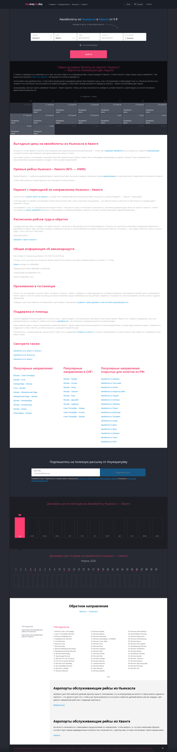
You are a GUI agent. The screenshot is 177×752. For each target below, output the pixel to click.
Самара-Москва (99, 663)
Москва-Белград (137, 666)
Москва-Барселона (137, 636)
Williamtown (59, 705)
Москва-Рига (98, 644)
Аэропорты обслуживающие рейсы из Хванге (32, 636)
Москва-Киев (60, 646)
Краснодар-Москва (63, 656)
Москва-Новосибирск (139, 631)
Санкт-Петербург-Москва (64, 634)
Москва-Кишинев (99, 636)
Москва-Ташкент (137, 658)
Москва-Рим (97, 656)
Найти (88, 54)
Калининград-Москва (138, 646)
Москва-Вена (98, 646)
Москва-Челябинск (138, 649)
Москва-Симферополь (63, 636)
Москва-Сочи (60, 644)
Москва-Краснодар (63, 654)
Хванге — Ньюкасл (88, 611)
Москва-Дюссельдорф (139, 663)
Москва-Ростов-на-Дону (65, 658)
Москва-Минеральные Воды (65, 649)
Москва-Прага (136, 641)
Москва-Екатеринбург (64, 663)
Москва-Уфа (98, 651)
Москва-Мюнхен (62, 671)
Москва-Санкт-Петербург (64, 631)
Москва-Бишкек (136, 661)
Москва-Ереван (98, 634)
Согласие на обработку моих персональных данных (97, 479)
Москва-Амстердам (138, 644)
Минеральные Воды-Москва (65, 651)
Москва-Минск (98, 666)
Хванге (56, 735)
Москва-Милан (136, 651)
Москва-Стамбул (62, 668)
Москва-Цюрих (136, 656)
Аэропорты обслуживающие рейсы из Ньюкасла (32, 630)
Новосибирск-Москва (139, 634)
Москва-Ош (135, 668)
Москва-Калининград (138, 639)
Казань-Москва (99, 661)
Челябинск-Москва (138, 654)
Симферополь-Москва (63, 639)
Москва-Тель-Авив (100, 641)
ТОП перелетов (27, 626)
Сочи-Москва (60, 641)
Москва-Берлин (99, 671)
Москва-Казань (99, 654)
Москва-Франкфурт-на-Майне (104, 639)
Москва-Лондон (99, 649)
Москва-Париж (98, 631)
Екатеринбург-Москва (64, 666)
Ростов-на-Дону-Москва (65, 661)
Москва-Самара (99, 658)
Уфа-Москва (98, 668)
